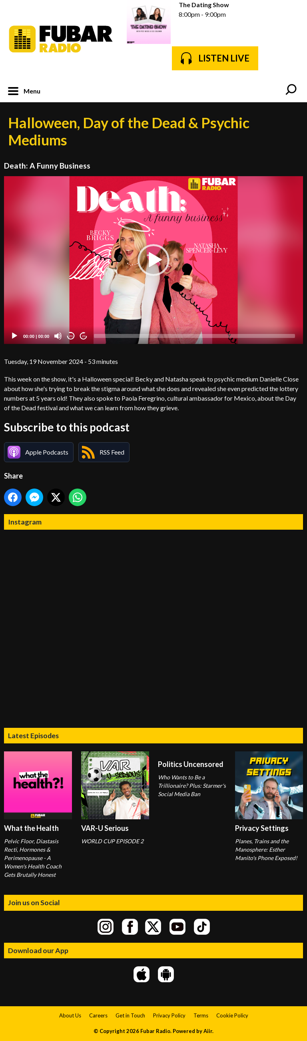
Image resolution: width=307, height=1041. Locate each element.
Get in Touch (130, 1015)
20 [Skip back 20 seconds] (71, 336)
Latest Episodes (33, 735)
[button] (153, 260)
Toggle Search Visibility (291, 90)
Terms (200, 1015)
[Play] (14, 336)
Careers (98, 1015)
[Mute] (58, 336)
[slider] (194, 336)
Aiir (207, 1031)
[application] (153, 260)
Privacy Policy (169, 1015)
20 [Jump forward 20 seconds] (84, 336)
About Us (70, 1015)
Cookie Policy (232, 1015)
